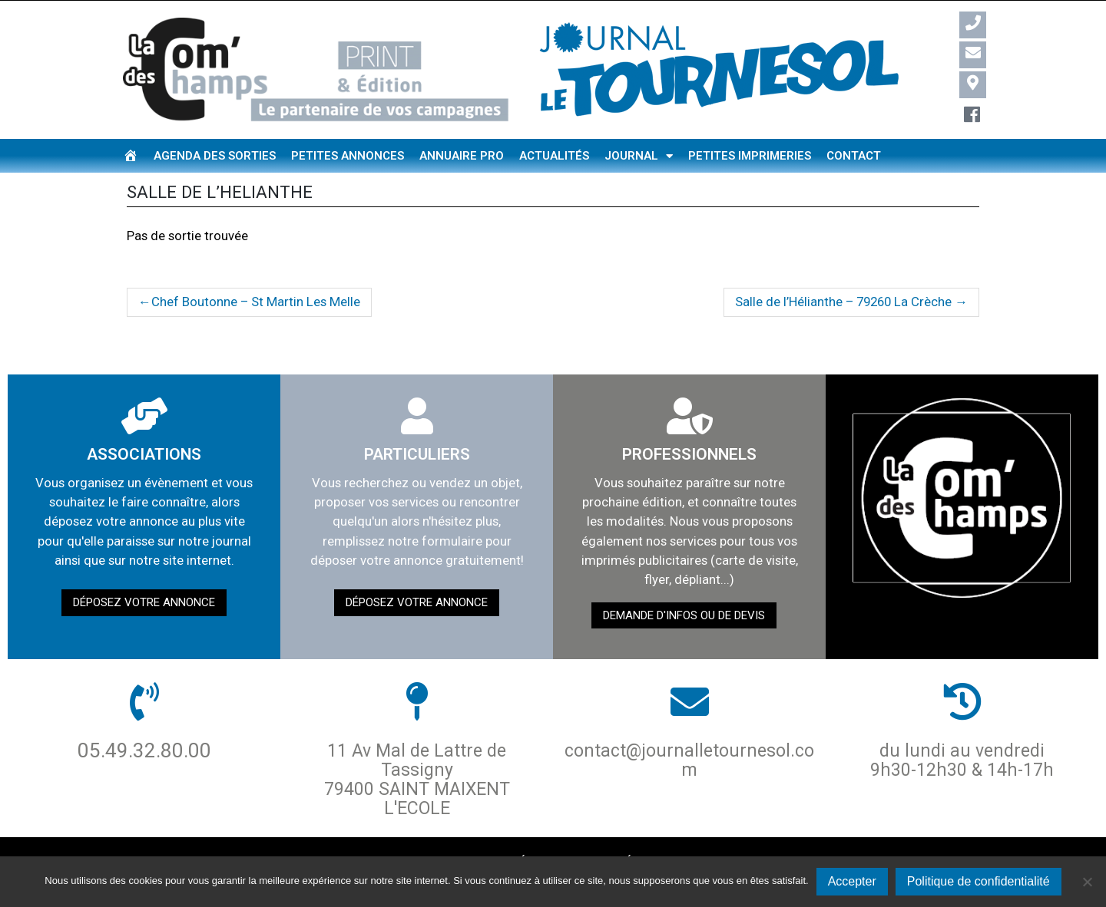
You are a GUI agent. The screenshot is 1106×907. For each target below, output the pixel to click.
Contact (853, 156)
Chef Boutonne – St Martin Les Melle (255, 301)
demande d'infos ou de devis (684, 615)
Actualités (554, 156)
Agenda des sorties (215, 156)
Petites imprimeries (749, 156)
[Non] (1086, 881)
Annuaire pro (461, 156)
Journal (638, 156)
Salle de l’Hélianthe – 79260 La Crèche (843, 301)
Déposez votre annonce (144, 602)
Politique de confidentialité (978, 881)
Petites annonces (347, 156)
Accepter (852, 881)
